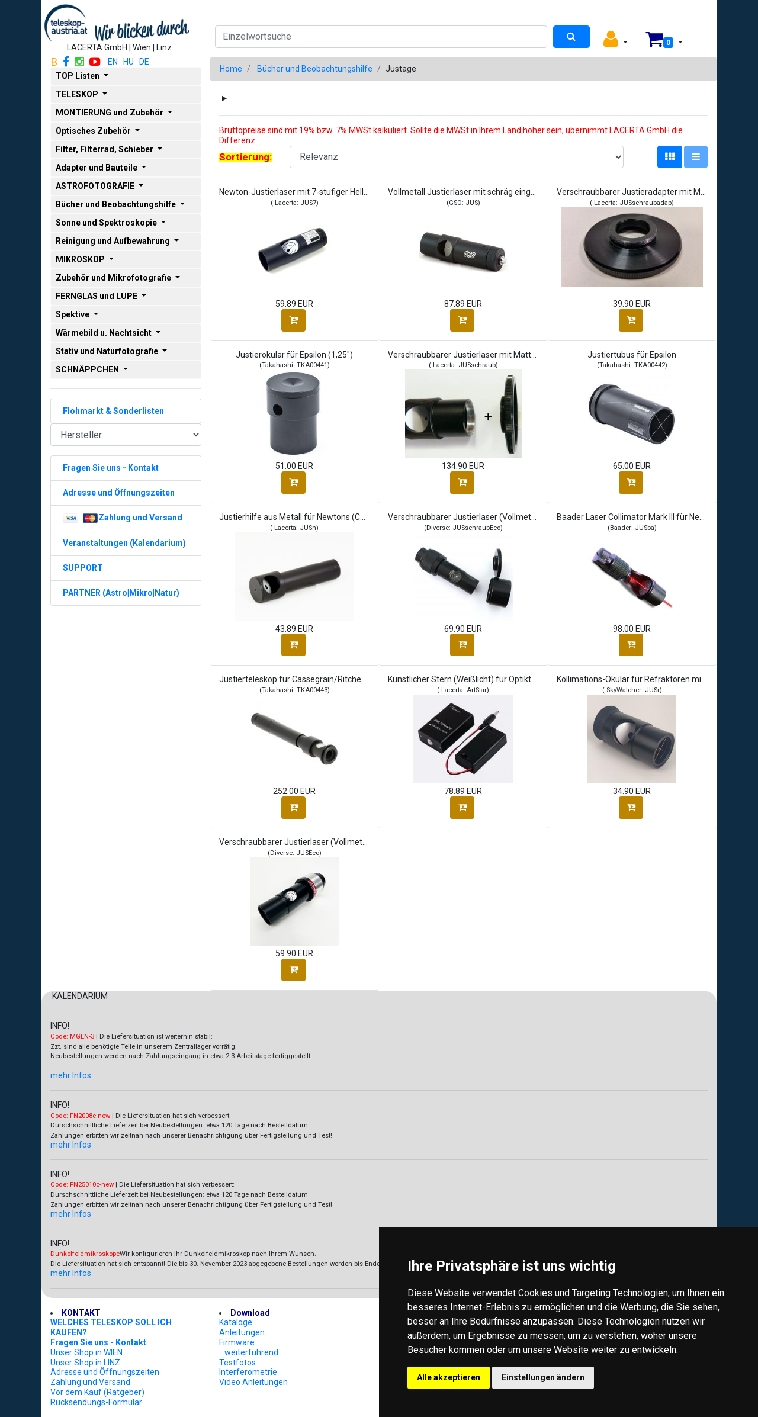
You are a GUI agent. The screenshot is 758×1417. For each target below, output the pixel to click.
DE (144, 61)
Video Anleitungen (253, 1382)
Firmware (237, 1342)
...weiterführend (248, 1352)
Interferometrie (248, 1372)
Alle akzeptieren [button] (448, 1377)
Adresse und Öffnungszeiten (104, 1372)
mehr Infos (70, 1075)
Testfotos (237, 1362)
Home (231, 68)
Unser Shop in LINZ (85, 1362)
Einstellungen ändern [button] (543, 1377)
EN (113, 61)
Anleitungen (242, 1332)
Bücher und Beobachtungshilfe (314, 68)
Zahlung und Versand (90, 1382)
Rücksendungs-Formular (96, 1402)
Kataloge (235, 1322)
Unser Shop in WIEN (86, 1352)
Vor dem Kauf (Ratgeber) (97, 1392)
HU (128, 61)
